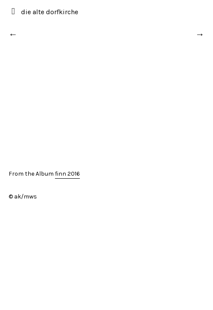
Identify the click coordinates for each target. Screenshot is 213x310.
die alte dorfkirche (49, 12)
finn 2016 (67, 173)
